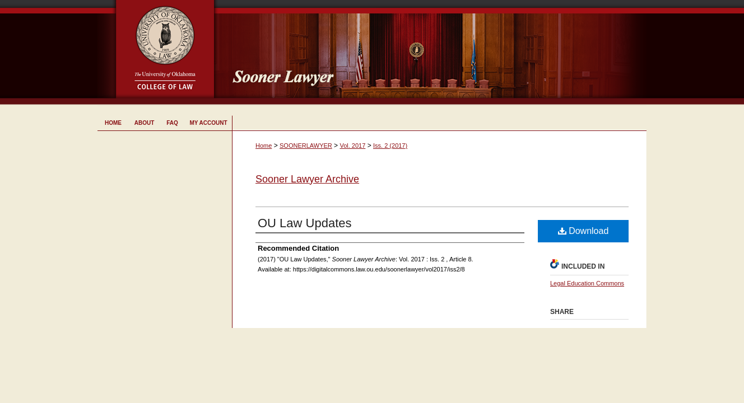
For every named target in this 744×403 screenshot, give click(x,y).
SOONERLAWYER (306, 145)
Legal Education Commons (587, 283)
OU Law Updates (305, 223)
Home (263, 145)
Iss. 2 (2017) (390, 145)
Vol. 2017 (352, 145)
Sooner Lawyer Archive (307, 179)
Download (583, 231)
